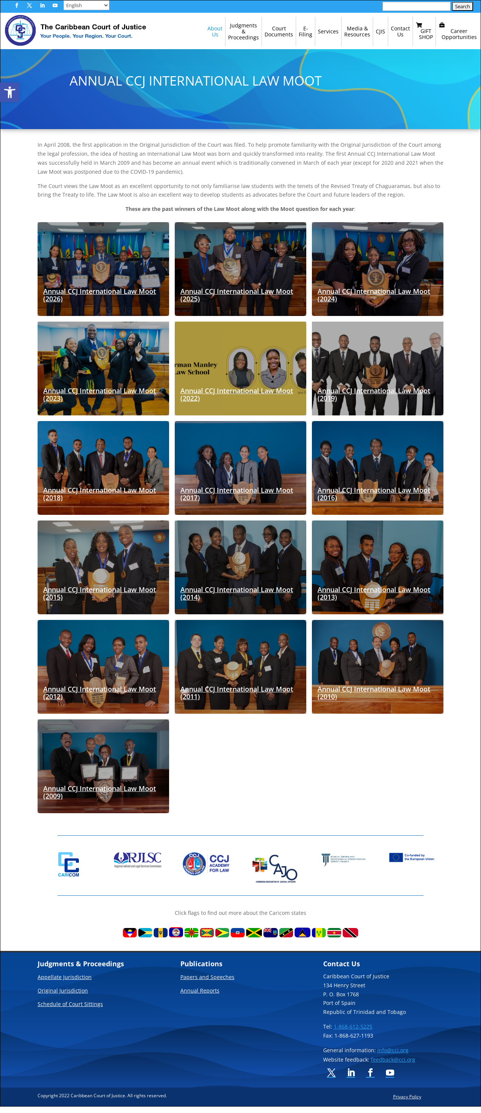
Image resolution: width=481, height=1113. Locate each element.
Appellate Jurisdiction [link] (65, 984)
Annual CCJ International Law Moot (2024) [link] (374, 301)
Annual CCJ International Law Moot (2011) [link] (236, 699)
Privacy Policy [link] (407, 1103)
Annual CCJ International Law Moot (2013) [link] (374, 599)
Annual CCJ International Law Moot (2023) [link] (99, 401)
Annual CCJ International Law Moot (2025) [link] (236, 301)
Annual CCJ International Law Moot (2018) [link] (99, 500)
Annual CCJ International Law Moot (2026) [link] (99, 301)
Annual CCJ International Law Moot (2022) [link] (236, 401)
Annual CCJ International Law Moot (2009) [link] (99, 798)
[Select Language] (86, 5)
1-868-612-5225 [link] (353, 1032)
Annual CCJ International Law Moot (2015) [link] (99, 599)
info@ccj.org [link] (392, 1056)
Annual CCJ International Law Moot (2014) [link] (236, 599)
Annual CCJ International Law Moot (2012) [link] (99, 699)
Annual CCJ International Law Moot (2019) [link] (374, 401)
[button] (16, 6)
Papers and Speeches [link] (207, 984)
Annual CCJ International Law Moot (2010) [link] (374, 699)
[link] (10, 92)
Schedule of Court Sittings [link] (70, 1011)
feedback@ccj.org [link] (393, 1065)
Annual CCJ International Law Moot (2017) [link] (236, 500)
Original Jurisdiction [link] (63, 997)
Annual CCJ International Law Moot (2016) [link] (374, 500)
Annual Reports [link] (199, 997)
